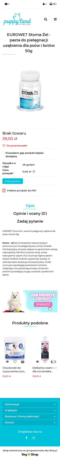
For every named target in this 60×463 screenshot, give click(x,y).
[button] (53, 4)
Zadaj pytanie (12, 181)
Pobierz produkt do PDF (19, 190)
